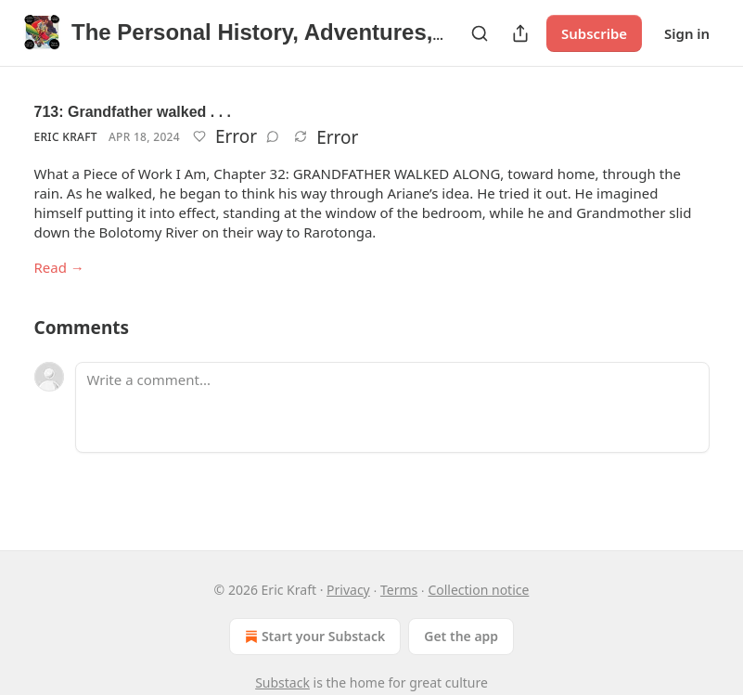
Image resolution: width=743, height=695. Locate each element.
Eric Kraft (65, 137)
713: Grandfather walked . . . (133, 112)
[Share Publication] (520, 33)
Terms (398, 589)
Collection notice (478, 589)
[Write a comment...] (392, 407)
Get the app (461, 636)
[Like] (199, 136)
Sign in (687, 33)
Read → (59, 267)
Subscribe (594, 33)
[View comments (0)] (273, 136)
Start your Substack (313, 636)
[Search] (479, 33)
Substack (282, 682)
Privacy (348, 589)
